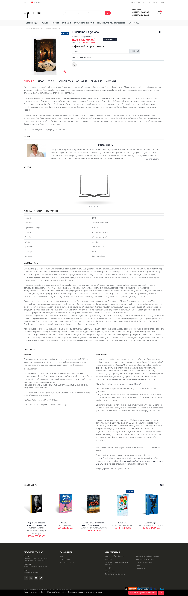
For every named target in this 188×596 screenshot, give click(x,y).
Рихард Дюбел (85, 36)
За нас (138, 565)
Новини (55, 23)
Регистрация (153, 2)
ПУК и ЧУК (122, 523)
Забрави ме (140, 569)
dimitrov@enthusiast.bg (106, 458)
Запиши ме (135, 51)
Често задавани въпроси (114, 556)
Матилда (65, 523)
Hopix (55, 589)
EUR (25, 2)
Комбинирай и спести (84, 23)
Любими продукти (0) (137, 2)
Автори (45, 23)
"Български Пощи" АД (129, 461)
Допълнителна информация (73, 81)
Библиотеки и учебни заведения (111, 23)
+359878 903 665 (42, 566)
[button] (160, 13)
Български (36, 2)
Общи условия (110, 571)
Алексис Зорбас (152, 523)
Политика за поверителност (147, 556)
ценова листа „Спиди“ (130, 384)
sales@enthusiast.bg (131, 458)
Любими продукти (67, 562)
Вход (162, 2)
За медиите (96, 81)
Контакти (66, 23)
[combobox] (75, 13)
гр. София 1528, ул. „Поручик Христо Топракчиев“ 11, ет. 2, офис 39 (37, 559)
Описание (29, 81)
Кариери (108, 568)
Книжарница (31, 23)
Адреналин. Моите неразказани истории (36, 524)
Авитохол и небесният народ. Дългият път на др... (94, 524)
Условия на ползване (144, 562)
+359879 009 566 (29, 566)
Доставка (111, 81)
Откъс (51, 81)
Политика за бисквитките (115, 574)
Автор (41, 81)
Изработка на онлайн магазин (41, 589)
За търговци (134, 23)
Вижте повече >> (154, 159)
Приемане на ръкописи (144, 559)
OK (161, 592)
